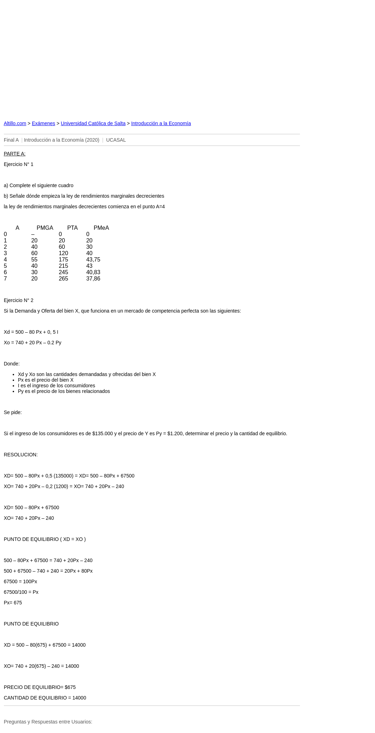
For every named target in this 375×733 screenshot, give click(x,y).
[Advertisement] (152, 58)
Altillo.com (15, 123)
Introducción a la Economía (161, 123)
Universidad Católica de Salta (93, 123)
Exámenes (43, 123)
